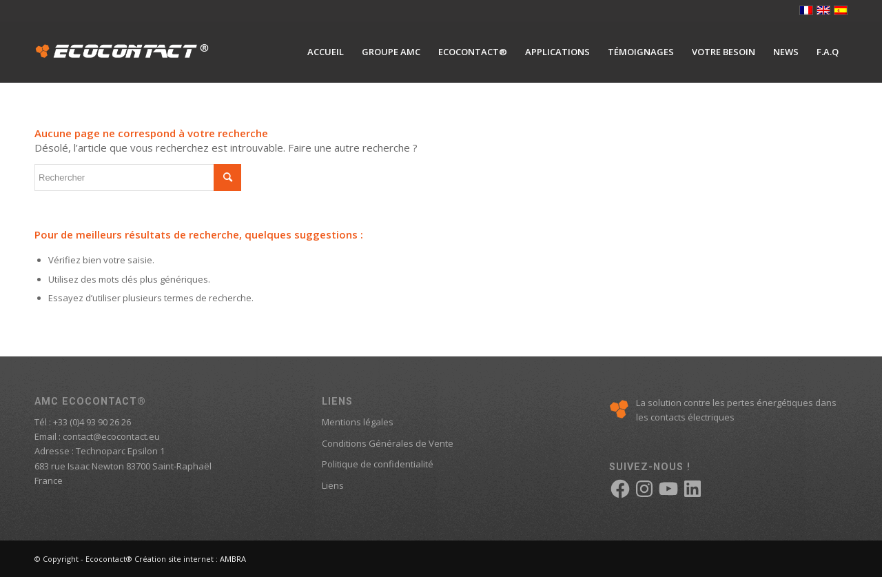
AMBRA (233, 559)
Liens (333, 485)
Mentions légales (357, 422)
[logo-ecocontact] (121, 51)
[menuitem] (325, 51)
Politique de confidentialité (377, 464)
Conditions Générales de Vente (387, 443)
